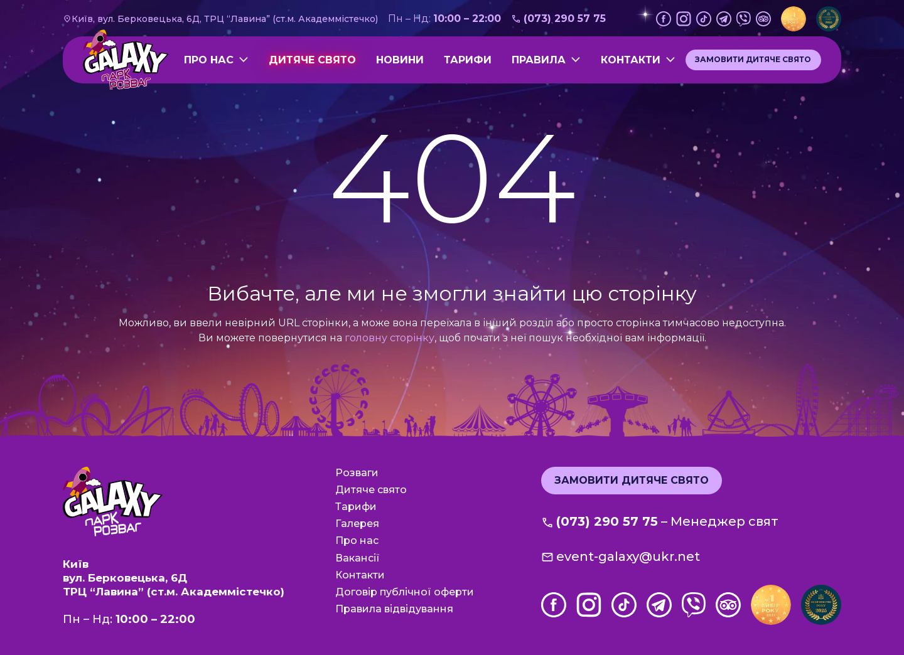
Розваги (357, 473)
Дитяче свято (312, 60)
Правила (539, 60)
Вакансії (357, 558)
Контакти (630, 60)
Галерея (357, 524)
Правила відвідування (394, 609)
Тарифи (468, 60)
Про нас (209, 60)
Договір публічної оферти (404, 592)
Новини (400, 60)
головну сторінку (389, 338)
